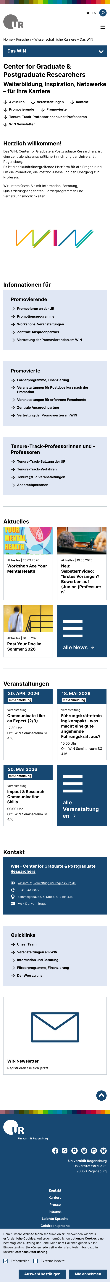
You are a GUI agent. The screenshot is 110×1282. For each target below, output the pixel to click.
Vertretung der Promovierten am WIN (47, 415)
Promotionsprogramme (35, 316)
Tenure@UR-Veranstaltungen (41, 477)
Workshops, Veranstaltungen (40, 324)
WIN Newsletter (22, 124)
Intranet (55, 1212)
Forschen (23, 39)
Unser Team (26, 944)
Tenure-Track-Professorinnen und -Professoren (48, 117)
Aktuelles (17, 102)
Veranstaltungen (50, 102)
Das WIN (86, 39)
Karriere (55, 1197)
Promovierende (21, 109)
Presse (55, 1205)
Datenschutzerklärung (31, 1252)
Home (8, 39)
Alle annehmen (87, 1274)
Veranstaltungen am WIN (37, 952)
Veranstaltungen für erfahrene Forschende (51, 400)
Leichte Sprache (55, 1219)
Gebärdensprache (55, 1226)
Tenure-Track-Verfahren (37, 469)
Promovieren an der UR (35, 309)
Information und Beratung (37, 960)
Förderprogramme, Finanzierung (43, 380)
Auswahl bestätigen (42, 1274)
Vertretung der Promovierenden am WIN (49, 340)
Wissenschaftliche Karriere (55, 39)
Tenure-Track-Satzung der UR (41, 461)
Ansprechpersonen (32, 485)
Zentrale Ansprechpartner (38, 332)
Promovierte (56, 109)
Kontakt (82, 102)
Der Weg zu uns (29, 975)
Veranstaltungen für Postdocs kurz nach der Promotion (52, 389)
